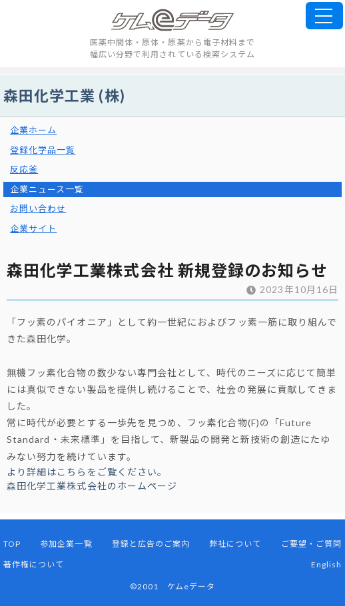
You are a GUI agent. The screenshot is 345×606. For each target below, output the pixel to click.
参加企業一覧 (66, 544)
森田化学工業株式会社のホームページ (92, 485)
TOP (12, 544)
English (326, 564)
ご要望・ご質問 (311, 544)
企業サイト (33, 228)
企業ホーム (33, 130)
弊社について (235, 544)
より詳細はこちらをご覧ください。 (87, 471)
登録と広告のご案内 (151, 544)
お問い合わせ (38, 208)
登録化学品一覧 (42, 150)
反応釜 (24, 169)
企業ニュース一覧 (47, 189)
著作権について (33, 564)
